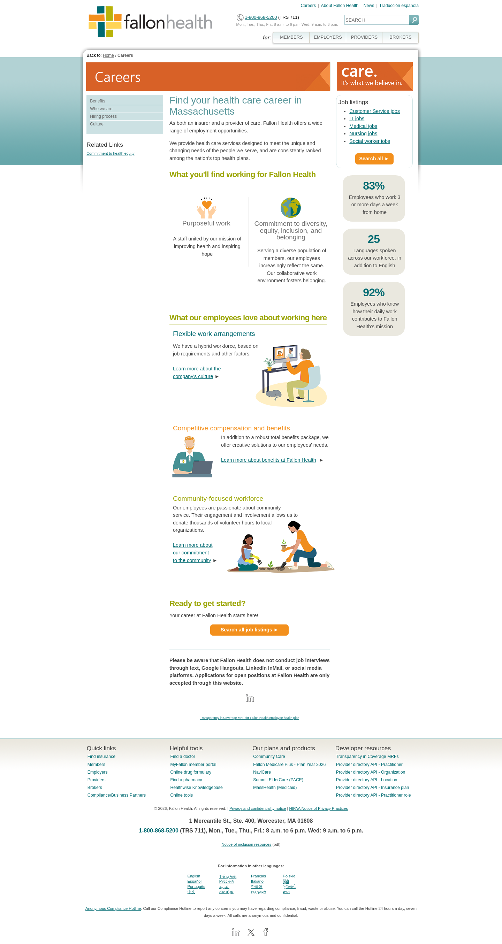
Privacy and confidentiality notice (257, 808)
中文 (191, 892)
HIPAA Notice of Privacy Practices (318, 808)
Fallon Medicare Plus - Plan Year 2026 (289, 764)
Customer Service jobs (374, 111)
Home (108, 55)
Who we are (101, 108)
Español (194, 881)
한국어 (257, 886)
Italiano (257, 881)
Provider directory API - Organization (370, 772)
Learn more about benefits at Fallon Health (268, 460)
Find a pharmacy (186, 779)
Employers (98, 772)
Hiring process (103, 116)
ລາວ (286, 892)
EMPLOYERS (328, 37)
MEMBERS (291, 37)
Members (96, 764)
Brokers (95, 787)
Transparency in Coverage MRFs (367, 756)
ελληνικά (258, 892)
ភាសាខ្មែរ (226, 892)
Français (258, 876)
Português (196, 886)
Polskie (289, 876)
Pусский (226, 881)
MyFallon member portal (193, 764)
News (369, 5)
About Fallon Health (339, 5)
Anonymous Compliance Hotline (113, 908)
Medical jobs (363, 126)
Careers (308, 5)
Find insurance (101, 756)
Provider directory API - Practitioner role (373, 795)
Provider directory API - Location (366, 779)
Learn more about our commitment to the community (193, 552)
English (194, 876)
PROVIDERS (364, 37)
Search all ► (374, 158)
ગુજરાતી (289, 886)
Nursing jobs (363, 133)
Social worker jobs (369, 141)
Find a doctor (182, 756)
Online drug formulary (190, 772)
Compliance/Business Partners (117, 795)
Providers (97, 779)
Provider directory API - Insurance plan (372, 787)
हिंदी (286, 882)
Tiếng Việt (227, 876)
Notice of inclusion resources (246, 844)
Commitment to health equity (110, 153)
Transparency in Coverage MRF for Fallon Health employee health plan (249, 718)
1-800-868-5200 (261, 17)
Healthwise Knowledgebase (196, 787)
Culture (97, 124)
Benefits (97, 101)
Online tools (181, 795)
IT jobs (356, 118)
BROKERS (400, 37)
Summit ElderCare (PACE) (278, 779)
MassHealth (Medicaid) (275, 787)
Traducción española (399, 5)
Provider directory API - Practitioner (369, 764)
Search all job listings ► (250, 629)
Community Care (269, 756)
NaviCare (262, 772)
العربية (224, 886)
